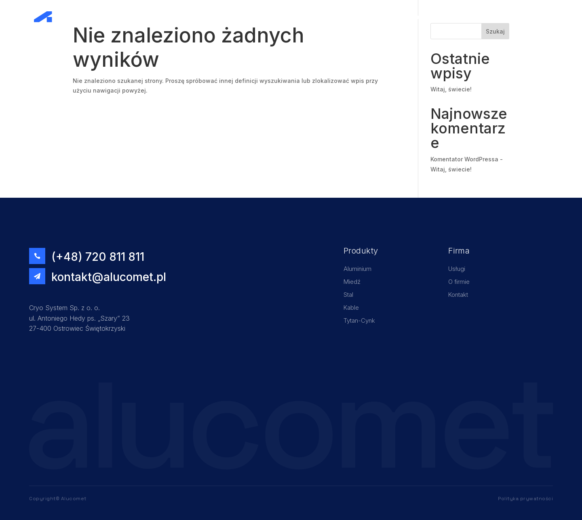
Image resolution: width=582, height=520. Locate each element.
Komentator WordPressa (464, 159)
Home (417, 17)
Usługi (444, 17)
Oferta (501, 17)
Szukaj (495, 31)
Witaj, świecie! (451, 89)
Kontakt (529, 17)
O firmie (472, 17)
